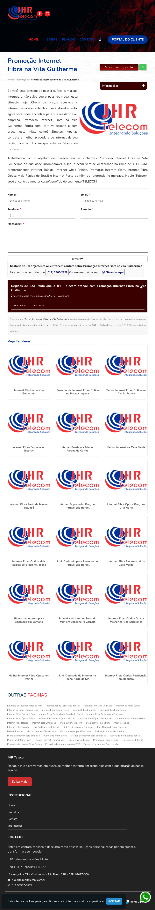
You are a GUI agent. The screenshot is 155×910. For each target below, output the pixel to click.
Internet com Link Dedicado (98, 705)
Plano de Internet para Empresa (23, 735)
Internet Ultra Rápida (18, 727)
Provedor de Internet (132, 740)
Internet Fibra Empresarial (113, 710)
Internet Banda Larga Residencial (63, 705)
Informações (15, 826)
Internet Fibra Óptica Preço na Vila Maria (126, 506)
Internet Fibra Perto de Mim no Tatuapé (29, 506)
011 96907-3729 (21, 885)
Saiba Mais (19, 781)
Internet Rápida (121, 722)
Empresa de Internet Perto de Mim (24, 705)
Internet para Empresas (44, 722)
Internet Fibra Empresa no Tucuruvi (28, 448)
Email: (85, 195)
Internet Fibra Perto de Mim (130, 718)
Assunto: (87, 209)
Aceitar (114, 901)
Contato (87, 39)
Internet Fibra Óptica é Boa (21, 714)
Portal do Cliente (128, 39)
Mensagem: (16, 224)
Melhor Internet (15, 731)
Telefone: (14, 209)
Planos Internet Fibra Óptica (49, 740)
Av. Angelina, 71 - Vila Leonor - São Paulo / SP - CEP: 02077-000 (49, 874)
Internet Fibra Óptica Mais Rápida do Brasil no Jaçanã (29, 563)
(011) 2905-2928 (56, 272)
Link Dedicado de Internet (45, 727)
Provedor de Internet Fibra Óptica (24, 744)
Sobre (52, 39)
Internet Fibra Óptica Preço (21, 718)
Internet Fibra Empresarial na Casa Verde (126, 563)
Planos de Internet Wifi (19, 740)
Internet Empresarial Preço (55, 710)
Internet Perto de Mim (71, 722)
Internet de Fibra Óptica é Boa (22, 710)
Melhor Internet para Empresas (75, 731)
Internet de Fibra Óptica (128, 705)
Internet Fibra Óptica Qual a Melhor (57, 718)
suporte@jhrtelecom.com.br (28, 880)
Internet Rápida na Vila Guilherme (29, 391)
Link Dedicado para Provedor (112, 727)
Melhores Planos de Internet (109, 731)
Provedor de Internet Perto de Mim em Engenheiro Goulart (77, 620)
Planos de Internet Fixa (55, 735)
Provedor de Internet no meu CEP (62, 744)
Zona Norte (19, 305)
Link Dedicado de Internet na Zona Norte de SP (77, 677)
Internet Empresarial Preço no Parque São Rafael (77, 506)
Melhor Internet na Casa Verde (126, 447)
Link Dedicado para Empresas (78, 727)
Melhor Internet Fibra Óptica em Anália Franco (126, 391)
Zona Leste (38, 305)
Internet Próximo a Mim (98, 722)
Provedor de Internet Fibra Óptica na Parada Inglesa (77, 391)
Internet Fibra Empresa (84, 710)
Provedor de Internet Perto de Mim (101, 744)
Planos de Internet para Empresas (88, 735)
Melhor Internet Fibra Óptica (41, 731)
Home (33, 39)
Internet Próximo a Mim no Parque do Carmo (77, 448)
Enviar (77, 259)
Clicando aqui (112, 272)
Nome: (13, 195)
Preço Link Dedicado (78, 740)
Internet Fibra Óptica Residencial (96, 718)
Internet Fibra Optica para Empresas (105, 714)
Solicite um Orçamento (119, 67)
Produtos (13, 812)
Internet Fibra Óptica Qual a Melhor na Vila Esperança (126, 620)
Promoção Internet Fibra (105, 740)
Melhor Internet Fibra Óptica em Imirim (29, 677)
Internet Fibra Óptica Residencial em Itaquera (126, 677)
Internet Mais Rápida (17, 722)
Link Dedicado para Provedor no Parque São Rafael (77, 563)
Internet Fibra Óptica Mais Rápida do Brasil (61, 714)
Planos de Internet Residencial (125, 735)
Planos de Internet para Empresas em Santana (29, 620)
